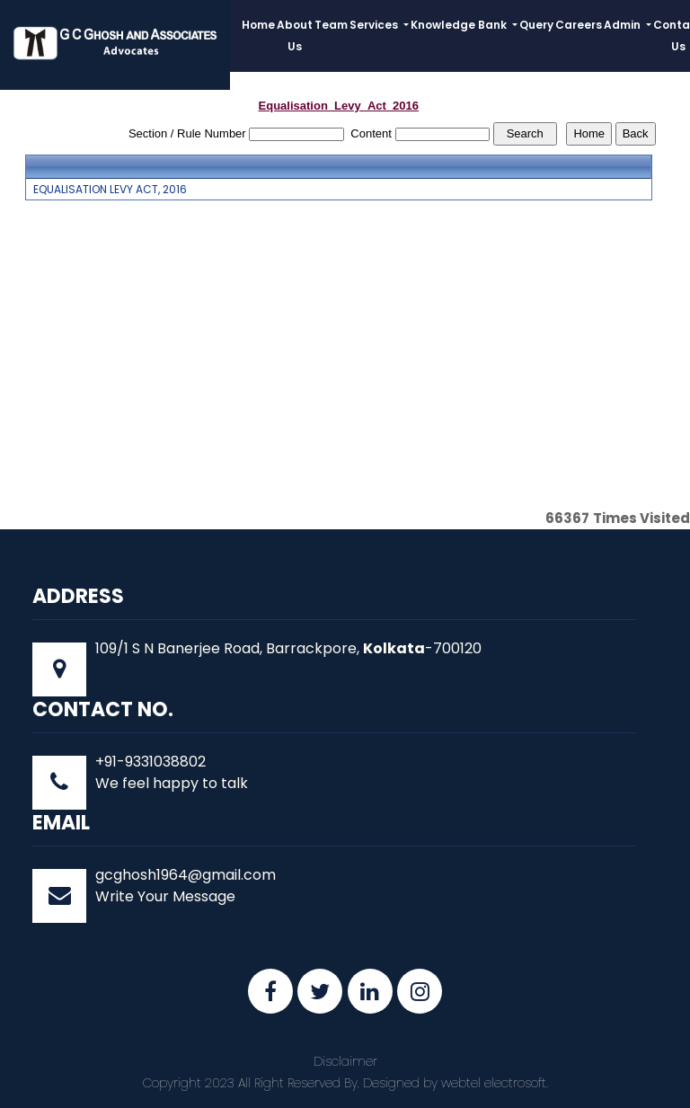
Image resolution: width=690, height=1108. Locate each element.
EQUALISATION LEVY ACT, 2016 (110, 189)
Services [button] (375, 24)
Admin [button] (623, 24)
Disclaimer (345, 1061)
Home (258, 24)
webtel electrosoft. (494, 1083)
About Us (295, 35)
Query (536, 24)
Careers (578, 24)
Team (331, 24)
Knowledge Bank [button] (460, 24)
